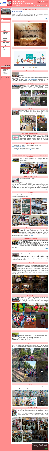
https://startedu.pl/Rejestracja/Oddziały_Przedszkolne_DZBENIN (21, 149)
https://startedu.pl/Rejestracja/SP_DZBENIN (18, 146)
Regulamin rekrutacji (15, 16)
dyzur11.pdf (32, 235)
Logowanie (45, 1)
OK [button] (46, 448)
